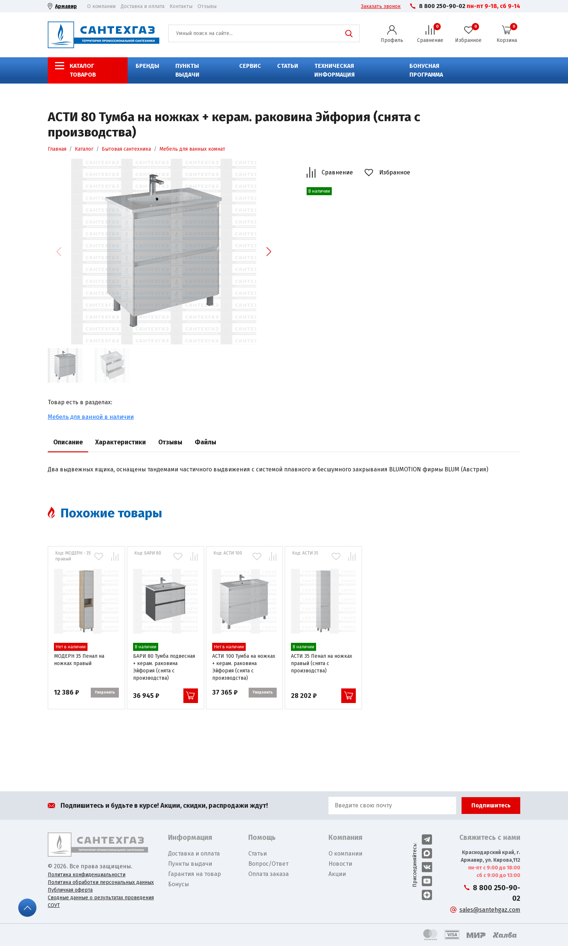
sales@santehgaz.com (489, 909)
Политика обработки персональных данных (101, 882)
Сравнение (337, 172)
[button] (268, 252)
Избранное (394, 172)
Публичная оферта (70, 890)
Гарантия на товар (194, 873)
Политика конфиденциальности (86, 875)
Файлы (205, 442)
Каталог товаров (83, 70)
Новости (340, 863)
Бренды (147, 65)
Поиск (349, 33)
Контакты (181, 6)
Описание (68, 442)
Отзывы (207, 6)
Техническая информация (334, 70)
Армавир (66, 6)
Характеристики (120, 442)
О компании (101, 6)
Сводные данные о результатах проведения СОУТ (101, 901)
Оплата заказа (268, 873)
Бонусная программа (426, 70)
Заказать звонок (381, 6)
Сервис (250, 65)
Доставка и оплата (142, 6)
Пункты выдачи (187, 70)
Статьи (287, 65)
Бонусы (178, 884)
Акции (337, 873)
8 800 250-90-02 (442, 6)
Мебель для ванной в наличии (91, 416)
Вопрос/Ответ (268, 863)
